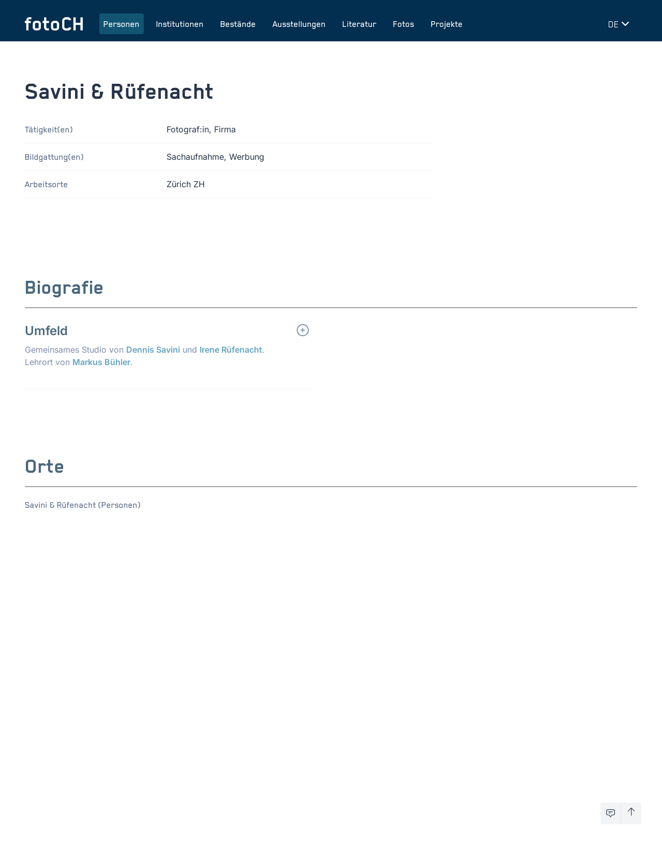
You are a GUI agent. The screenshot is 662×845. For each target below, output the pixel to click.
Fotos (403, 23)
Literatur (359, 23)
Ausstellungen (299, 23)
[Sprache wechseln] (620, 23)
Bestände (238, 23)
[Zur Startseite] (54, 23)
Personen (121, 23)
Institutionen (180, 23)
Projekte (447, 23)
